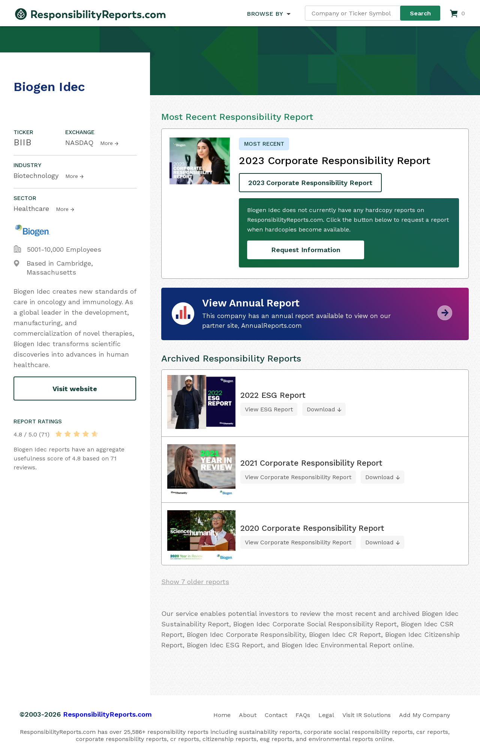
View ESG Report (269, 409)
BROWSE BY (265, 13)
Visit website (74, 389)
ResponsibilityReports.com (107, 714)
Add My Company (424, 714)
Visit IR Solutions (366, 714)
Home (222, 714)
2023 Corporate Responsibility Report (311, 183)
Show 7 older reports (195, 581)
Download (321, 409)
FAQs (303, 714)
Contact (276, 714)
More (106, 143)
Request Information (305, 250)
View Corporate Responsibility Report (298, 476)
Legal (326, 714)
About (247, 714)
